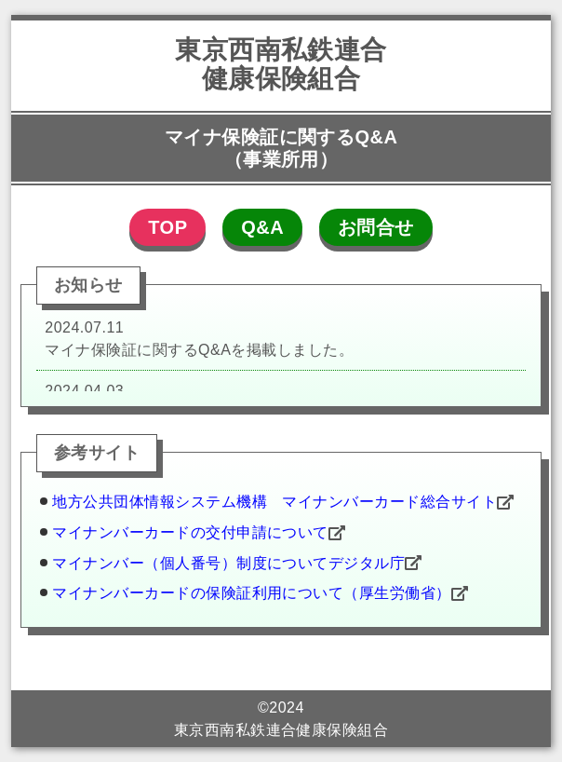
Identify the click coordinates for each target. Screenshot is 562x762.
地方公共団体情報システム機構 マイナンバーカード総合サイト (274, 502)
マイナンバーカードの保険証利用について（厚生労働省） (251, 593)
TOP (167, 227)
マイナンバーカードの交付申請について (190, 532)
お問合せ (376, 227)
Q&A (262, 227)
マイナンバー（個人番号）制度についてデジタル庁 (228, 562)
